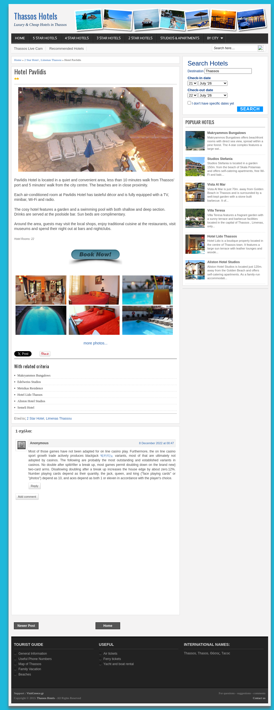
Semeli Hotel (25, 407)
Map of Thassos (29, 664)
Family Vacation (29, 669)
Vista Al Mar (216, 184)
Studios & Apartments (179, 38)
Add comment (27, 496)
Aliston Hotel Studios (31, 401)
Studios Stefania (220, 159)
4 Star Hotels (77, 38)
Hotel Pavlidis (30, 71)
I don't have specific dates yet (213, 103)
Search (250, 109)
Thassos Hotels (35, 16)
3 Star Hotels (108, 38)
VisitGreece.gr (35, 693)
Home (20, 38)
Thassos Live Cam (28, 49)
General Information (32, 653)
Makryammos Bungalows (34, 375)
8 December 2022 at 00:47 (156, 443)
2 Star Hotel (31, 60)
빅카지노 (106, 456)
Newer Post (26, 626)
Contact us (259, 698)
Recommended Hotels (67, 49)
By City (212, 38)
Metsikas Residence (30, 388)
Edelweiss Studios (29, 382)
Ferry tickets (112, 659)
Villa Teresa (216, 210)
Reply (34, 486)
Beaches (24, 674)
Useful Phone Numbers (35, 659)
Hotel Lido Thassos (30, 395)
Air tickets (110, 653)
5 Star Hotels (45, 38)
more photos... (95, 343)
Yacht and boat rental (119, 664)
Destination (196, 71)
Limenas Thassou (51, 60)
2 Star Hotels (140, 38)
